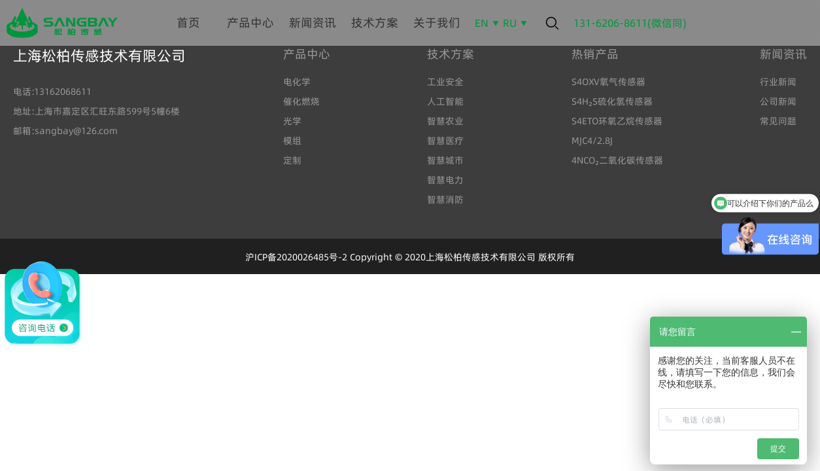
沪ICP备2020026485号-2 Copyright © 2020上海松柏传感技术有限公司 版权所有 (410, 257)
